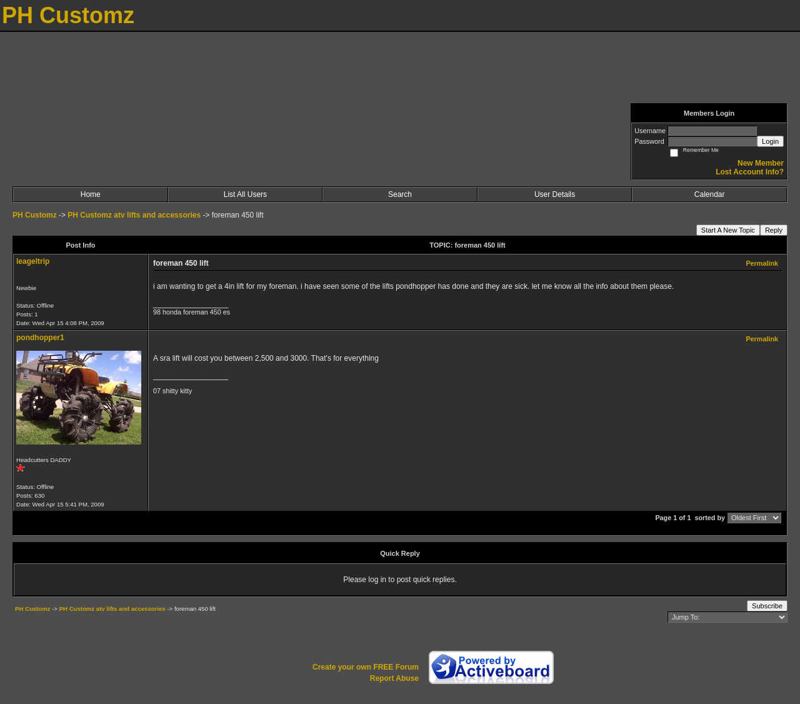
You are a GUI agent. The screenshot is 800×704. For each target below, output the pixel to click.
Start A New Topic (728, 230)
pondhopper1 (40, 337)
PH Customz (35, 215)
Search (400, 194)
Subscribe (767, 606)
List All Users (245, 194)
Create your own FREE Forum (365, 667)
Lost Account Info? (750, 172)
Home (91, 194)
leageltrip (32, 261)
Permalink (762, 263)
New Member (761, 163)
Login (770, 141)
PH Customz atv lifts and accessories (134, 215)
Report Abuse (394, 678)
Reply (773, 230)
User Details (554, 194)
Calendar (709, 194)
